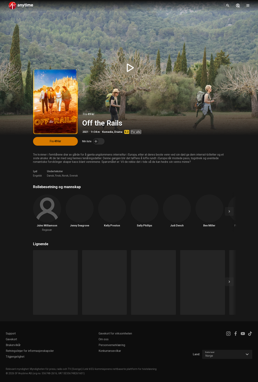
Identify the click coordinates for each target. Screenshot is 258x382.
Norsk (65, 175)
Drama (118, 131)
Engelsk (37, 175)
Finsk (58, 175)
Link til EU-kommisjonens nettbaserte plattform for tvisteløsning (120, 369)
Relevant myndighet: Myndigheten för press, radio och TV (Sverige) (44, 369)
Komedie (107, 131)
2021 (85, 131)
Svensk (74, 175)
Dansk (50, 175)
